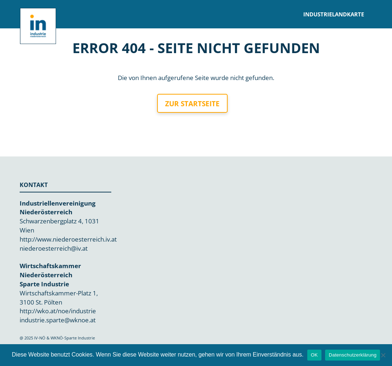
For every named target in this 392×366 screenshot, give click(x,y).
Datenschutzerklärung (352, 355)
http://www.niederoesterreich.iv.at (68, 239)
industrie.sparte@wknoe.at (58, 320)
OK (314, 355)
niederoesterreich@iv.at (54, 248)
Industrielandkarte (334, 14)
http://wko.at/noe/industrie (58, 311)
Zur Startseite (192, 103)
